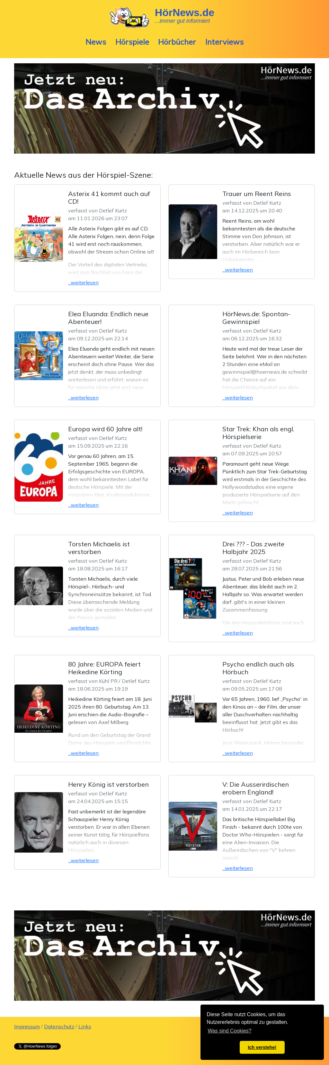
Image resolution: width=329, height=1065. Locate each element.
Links (84, 1026)
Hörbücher (177, 42)
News (95, 42)
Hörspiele (132, 42)
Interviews (224, 42)
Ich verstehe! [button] (262, 1047)
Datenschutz (59, 1026)
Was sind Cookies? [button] (229, 1031)
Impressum (27, 1026)
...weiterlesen (83, 282)
